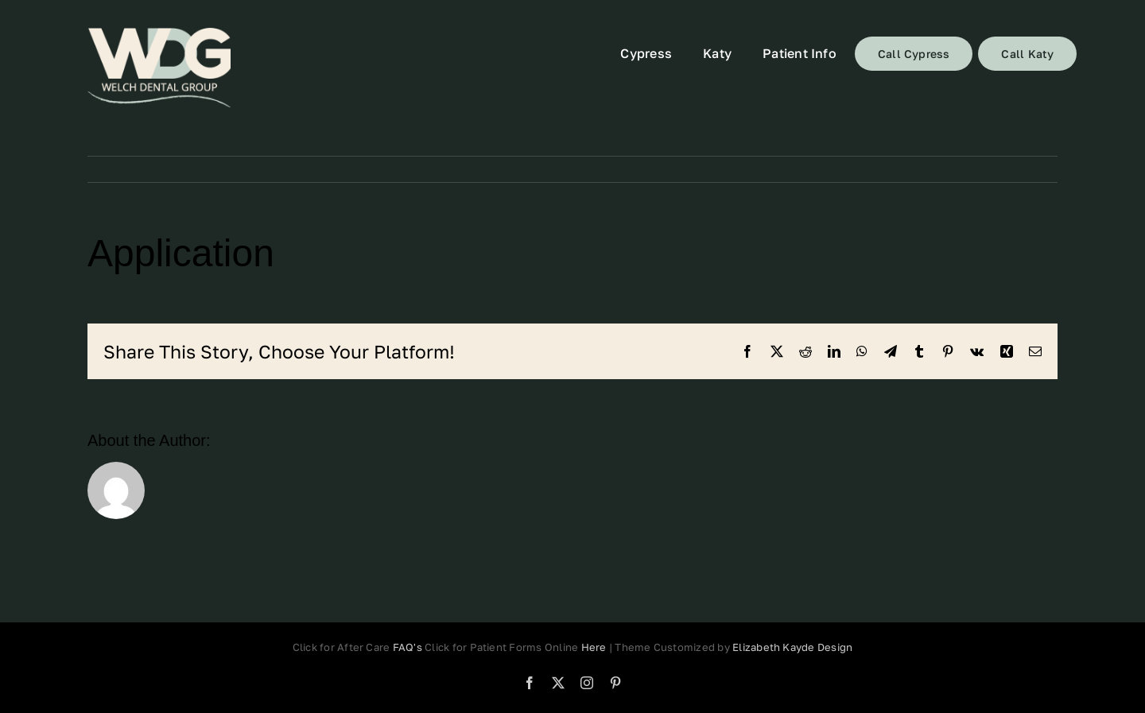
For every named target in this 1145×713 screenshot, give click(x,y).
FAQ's (407, 647)
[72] (159, 68)
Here (595, 647)
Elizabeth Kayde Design (792, 647)
